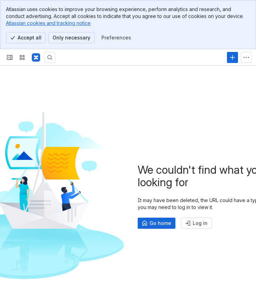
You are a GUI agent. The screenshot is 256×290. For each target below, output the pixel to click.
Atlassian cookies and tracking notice (48, 23)
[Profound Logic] (36, 57)
